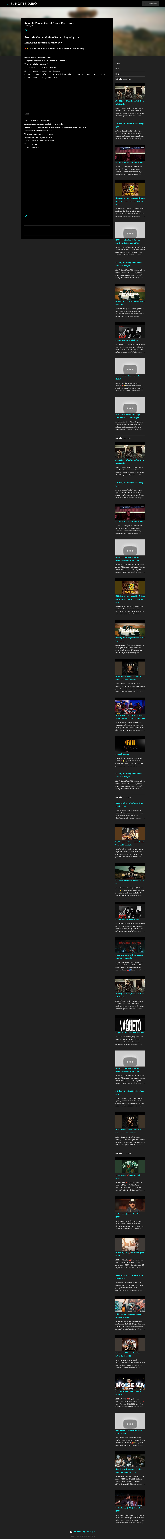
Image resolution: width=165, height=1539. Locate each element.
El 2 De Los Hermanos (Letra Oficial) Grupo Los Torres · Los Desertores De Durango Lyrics (130, 201)
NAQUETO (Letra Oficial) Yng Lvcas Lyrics (129, 1032)
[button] (25, 30)
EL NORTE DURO (23, 3)
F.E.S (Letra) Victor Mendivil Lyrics (127, 340)
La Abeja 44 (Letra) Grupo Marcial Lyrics (129, 162)
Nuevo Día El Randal (122, 754)
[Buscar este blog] (148, 3)
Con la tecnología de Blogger (82, 1532)
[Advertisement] (67, 94)
